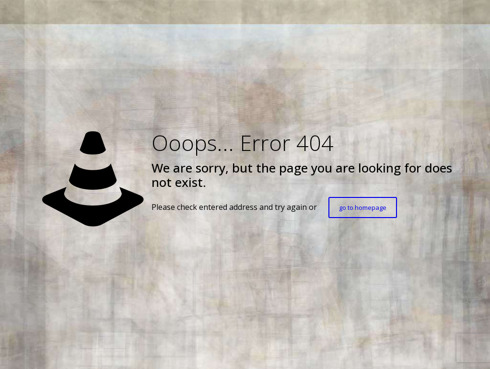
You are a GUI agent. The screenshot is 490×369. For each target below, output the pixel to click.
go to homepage (362, 207)
